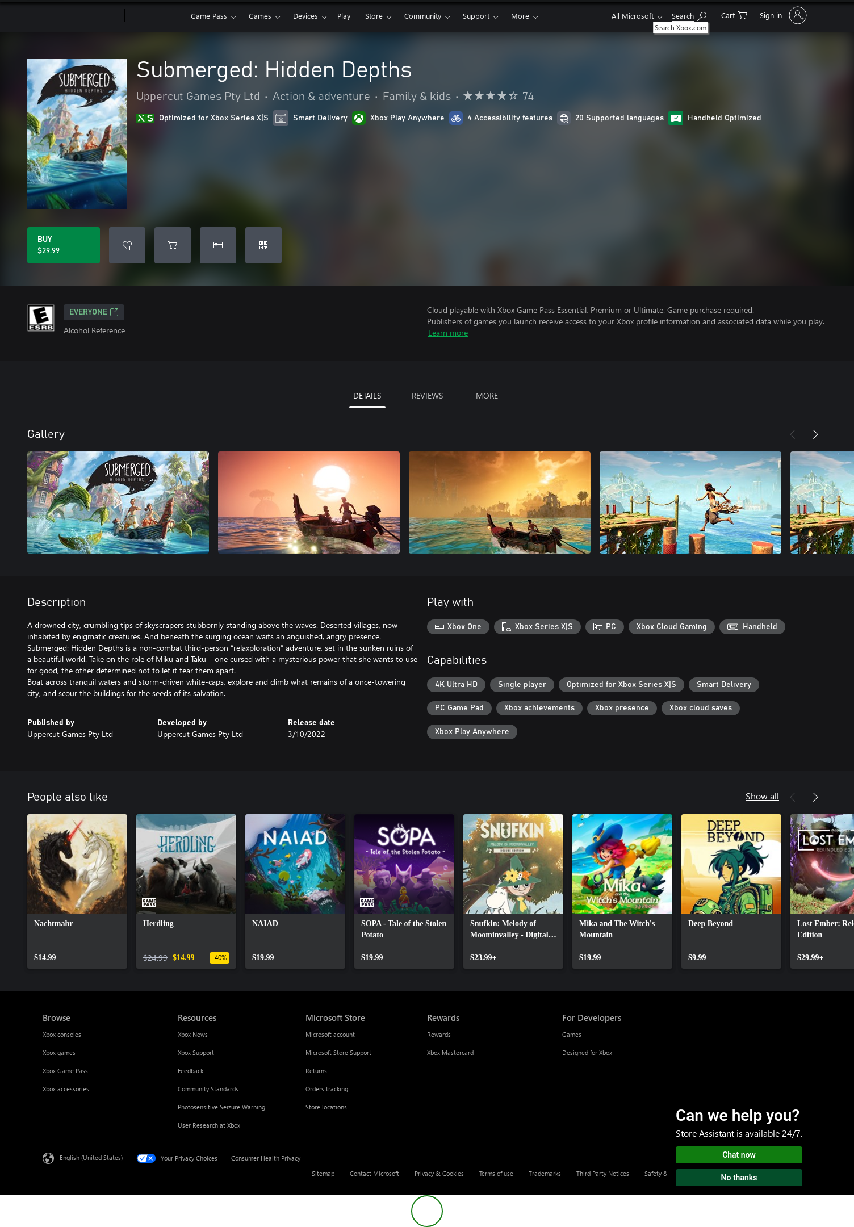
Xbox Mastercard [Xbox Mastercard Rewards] (450, 1052)
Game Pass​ (209, 15)
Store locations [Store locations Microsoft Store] (326, 1107)
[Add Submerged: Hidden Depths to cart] (172, 245)
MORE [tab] (487, 395)
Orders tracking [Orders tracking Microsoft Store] (326, 1088)
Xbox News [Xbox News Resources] (193, 1034)
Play (343, 15)
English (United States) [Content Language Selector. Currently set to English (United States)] (91, 1157)
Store (374, 15)
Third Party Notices (602, 1173)
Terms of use (496, 1173)
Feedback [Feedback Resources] (190, 1070)
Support (476, 15)
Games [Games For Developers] (571, 1034)
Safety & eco (662, 1173)
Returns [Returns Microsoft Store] (316, 1070)
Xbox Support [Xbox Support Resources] (196, 1052)
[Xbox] (156, 16)
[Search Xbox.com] (689, 14)
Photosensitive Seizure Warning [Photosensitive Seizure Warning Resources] (221, 1107)
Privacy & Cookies (439, 1173)
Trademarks (545, 1173)
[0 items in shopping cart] (734, 14)
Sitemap (323, 1173)
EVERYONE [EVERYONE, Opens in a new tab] (94, 312)
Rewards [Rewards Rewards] (439, 1034)
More (520, 15)
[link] (77, 891)
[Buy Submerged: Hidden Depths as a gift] (218, 245)
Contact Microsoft (374, 1173)
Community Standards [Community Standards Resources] (208, 1088)
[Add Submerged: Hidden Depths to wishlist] (127, 245)
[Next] (815, 434)
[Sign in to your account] (782, 15)
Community (422, 15)
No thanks (739, 1177)
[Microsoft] (81, 16)
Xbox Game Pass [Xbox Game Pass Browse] (65, 1070)
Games (260, 15)
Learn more (448, 332)
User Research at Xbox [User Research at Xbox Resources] (209, 1125)
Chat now (739, 1154)
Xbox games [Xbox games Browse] (59, 1052)
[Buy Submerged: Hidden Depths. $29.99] (63, 245)
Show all (762, 796)
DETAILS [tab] (367, 395)
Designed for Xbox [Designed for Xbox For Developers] (587, 1052)
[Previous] (792, 434)
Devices (305, 15)
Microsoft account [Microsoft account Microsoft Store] (330, 1034)
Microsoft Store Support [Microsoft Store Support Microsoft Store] (338, 1052)
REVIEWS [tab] (427, 395)
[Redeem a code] (263, 245)
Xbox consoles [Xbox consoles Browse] (62, 1034)
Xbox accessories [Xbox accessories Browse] (66, 1088)
